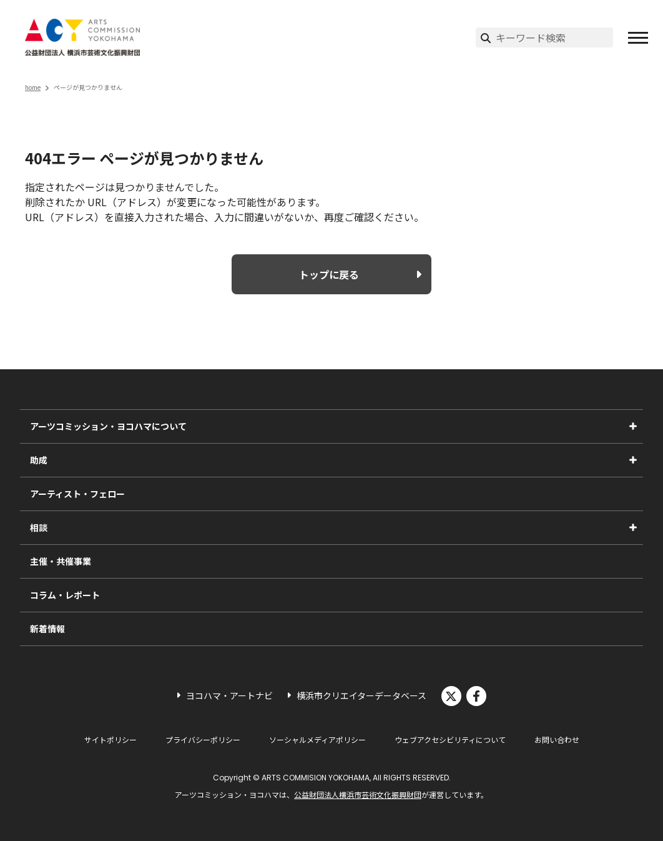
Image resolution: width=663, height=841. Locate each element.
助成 (38, 460)
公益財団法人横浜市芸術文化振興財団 (357, 794)
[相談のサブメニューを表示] (633, 527)
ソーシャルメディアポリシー (317, 739)
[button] (638, 37)
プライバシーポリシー (202, 739)
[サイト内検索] (554, 37)
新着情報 (47, 628)
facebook (476, 696)
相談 (38, 527)
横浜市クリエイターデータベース (361, 695)
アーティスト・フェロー (77, 493)
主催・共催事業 (60, 561)
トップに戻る (329, 274)
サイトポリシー (110, 739)
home (33, 87)
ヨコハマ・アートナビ (229, 695)
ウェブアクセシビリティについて (450, 739)
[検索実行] (486, 37)
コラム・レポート (65, 595)
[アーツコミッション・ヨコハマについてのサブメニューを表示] (633, 426)
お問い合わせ (556, 739)
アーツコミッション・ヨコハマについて (108, 426)
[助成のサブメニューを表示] (633, 460)
